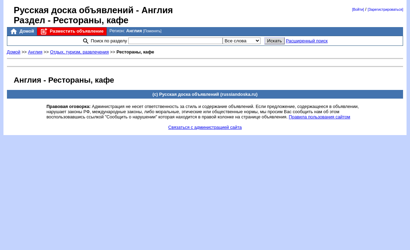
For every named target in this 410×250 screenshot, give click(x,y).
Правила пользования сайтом (319, 116)
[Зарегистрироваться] (385, 9)
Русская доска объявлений (74, 10)
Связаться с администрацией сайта (205, 127)
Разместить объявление (71, 31)
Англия (35, 52)
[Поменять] (152, 31)
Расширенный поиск (307, 40)
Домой (22, 31)
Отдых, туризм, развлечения (79, 52)
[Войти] (358, 9)
